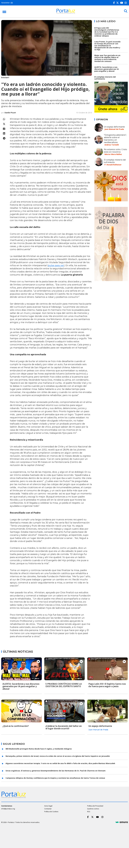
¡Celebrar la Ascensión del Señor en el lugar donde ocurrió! (64, 727)
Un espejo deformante (114, 126)
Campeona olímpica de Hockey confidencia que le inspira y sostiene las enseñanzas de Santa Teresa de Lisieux (55, 777)
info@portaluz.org (8, 808)
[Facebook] (114, 2)
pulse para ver (56, 265)
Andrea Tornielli (112, 145)
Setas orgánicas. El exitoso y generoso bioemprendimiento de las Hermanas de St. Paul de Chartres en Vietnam (56, 770)
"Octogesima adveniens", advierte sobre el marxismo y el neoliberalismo (115, 139)
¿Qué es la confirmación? (15, 725)
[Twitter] (118, 2)
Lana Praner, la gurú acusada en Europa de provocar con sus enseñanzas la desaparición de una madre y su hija (107, 45)
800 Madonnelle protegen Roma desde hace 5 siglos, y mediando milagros (39, 748)
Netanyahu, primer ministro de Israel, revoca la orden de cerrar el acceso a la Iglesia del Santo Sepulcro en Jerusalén (58, 756)
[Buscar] (125, 11)
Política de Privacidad (95, 805)
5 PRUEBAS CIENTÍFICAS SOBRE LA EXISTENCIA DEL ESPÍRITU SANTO (64, 685)
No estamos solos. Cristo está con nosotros (115, 150)
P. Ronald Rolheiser (113, 164)
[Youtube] (122, 2)
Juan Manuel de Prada (114, 129)
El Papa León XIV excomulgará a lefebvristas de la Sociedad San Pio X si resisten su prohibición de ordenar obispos (106, 32)
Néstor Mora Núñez (113, 154)
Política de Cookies (51, 811)
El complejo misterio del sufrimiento (105, 78)
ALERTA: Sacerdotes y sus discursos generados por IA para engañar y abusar (106, 69)
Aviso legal (48, 805)
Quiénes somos (93, 808)
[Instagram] (126, 2)
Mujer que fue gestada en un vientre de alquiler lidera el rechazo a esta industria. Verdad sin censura (107, 58)
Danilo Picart (10, 112)
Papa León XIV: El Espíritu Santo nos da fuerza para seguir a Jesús (107, 685)
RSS (88, 811)
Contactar (48, 808)
